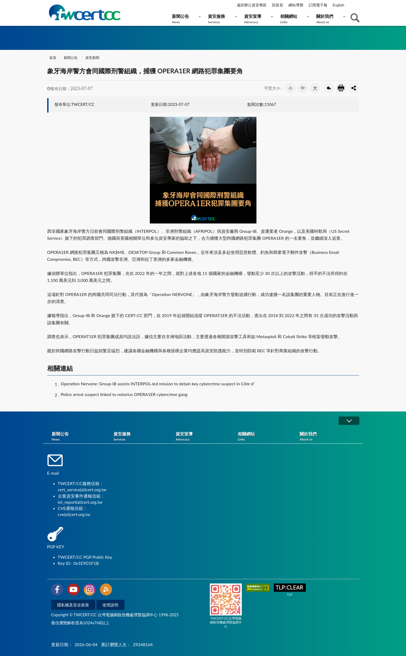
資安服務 (221, 19)
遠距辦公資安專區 (252, 5)
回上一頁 (328, 88)
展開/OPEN (349, 421)
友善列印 (341, 88)
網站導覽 (295, 5)
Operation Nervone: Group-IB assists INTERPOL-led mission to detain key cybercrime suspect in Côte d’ (158, 383)
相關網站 (293, 19)
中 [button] (303, 87)
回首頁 (277, 5)
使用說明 (110, 604)
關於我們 (329, 19)
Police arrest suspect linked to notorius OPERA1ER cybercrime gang (124, 394)
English (338, 5)
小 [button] (290, 88)
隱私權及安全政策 (73, 604)
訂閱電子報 (318, 5)
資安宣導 (257, 19)
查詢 (355, 18)
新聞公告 (185, 19)
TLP (290, 590)
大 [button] (315, 88)
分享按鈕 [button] (353, 88)
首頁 (52, 57)
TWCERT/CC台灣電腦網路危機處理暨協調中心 (226, 605)
